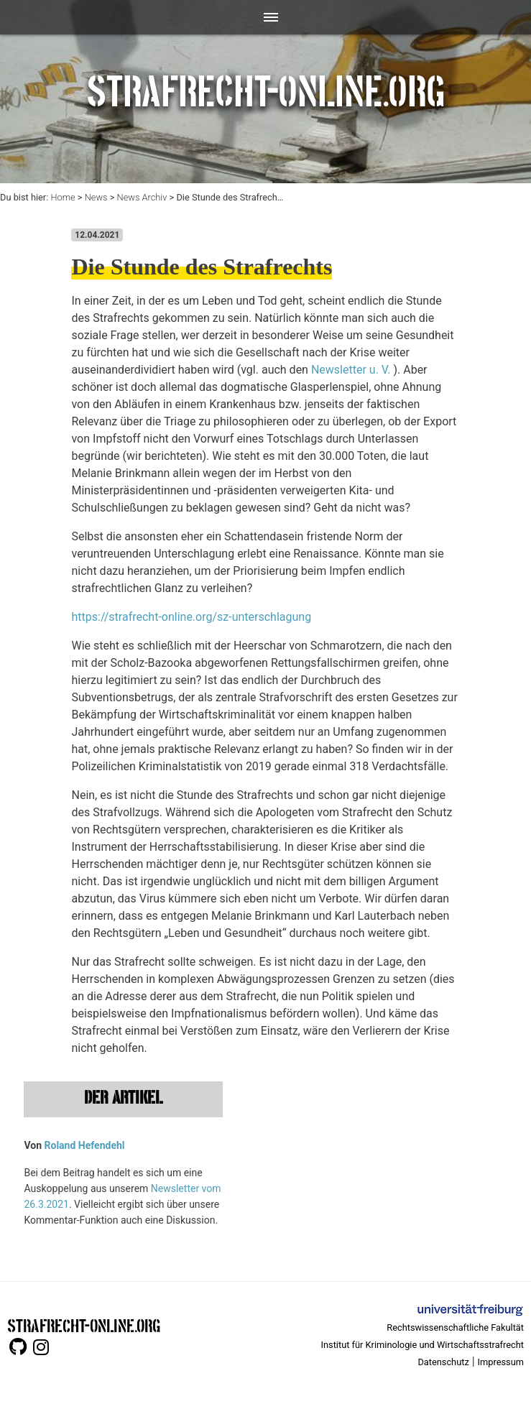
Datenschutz (442, 1362)
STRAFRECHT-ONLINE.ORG (83, 1324)
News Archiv (142, 197)
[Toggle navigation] (265, 17)
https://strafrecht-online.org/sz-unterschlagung (191, 617)
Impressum (501, 1362)
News (96, 197)
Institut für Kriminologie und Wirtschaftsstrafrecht (423, 1344)
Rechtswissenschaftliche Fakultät (455, 1327)
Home (62, 197)
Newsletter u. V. (351, 370)
